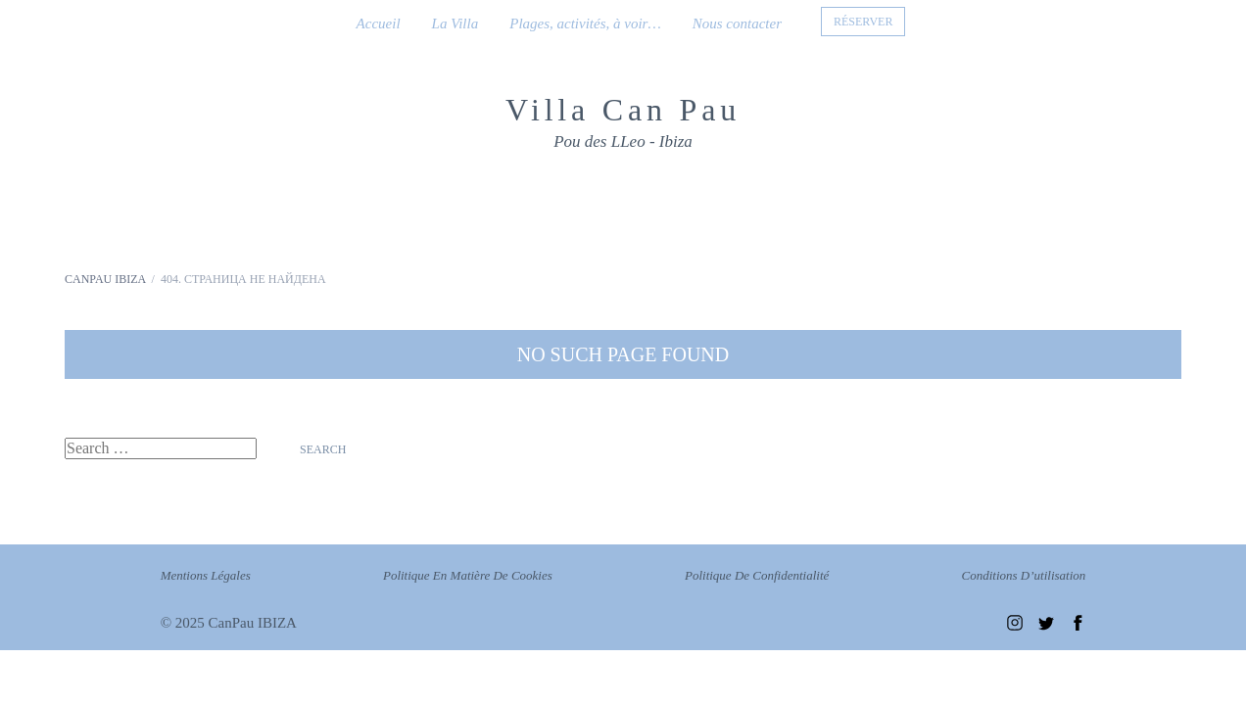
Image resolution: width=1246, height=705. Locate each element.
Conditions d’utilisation (1024, 575)
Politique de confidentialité (757, 575)
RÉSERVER (863, 21)
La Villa (455, 23)
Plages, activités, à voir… (585, 23)
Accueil (379, 23)
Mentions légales (206, 575)
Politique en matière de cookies (467, 575)
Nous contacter (737, 23)
